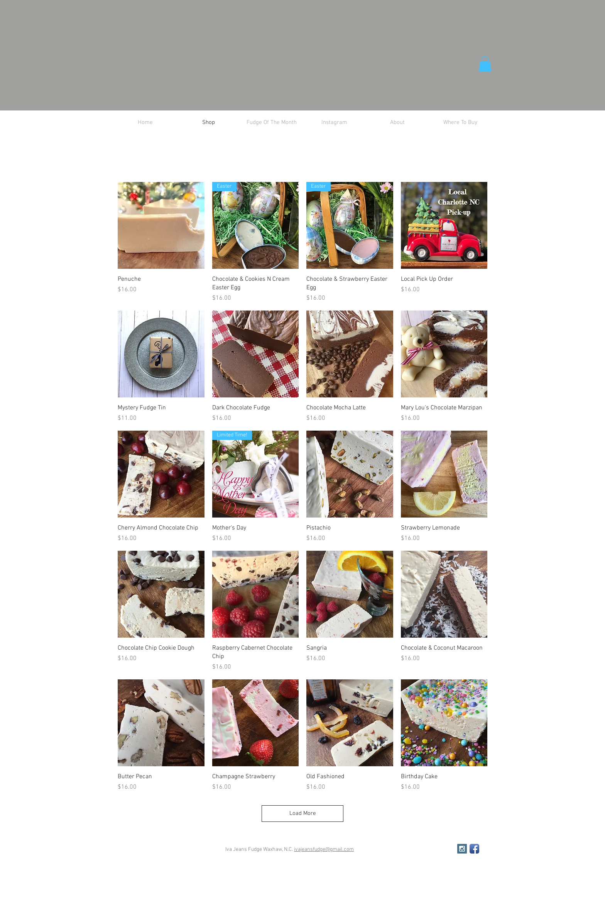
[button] (485, 64)
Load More (302, 813)
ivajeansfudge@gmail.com (324, 849)
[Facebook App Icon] (474, 849)
